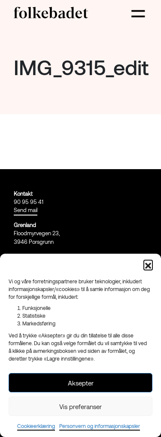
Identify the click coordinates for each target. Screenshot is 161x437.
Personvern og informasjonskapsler (99, 426)
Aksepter (81, 383)
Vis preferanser (80, 406)
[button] (148, 264)
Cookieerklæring (36, 426)
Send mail (25, 209)
